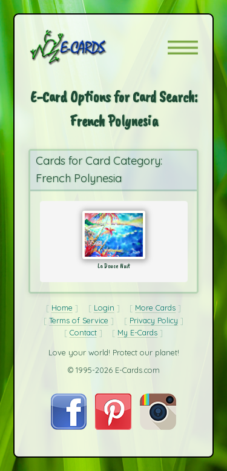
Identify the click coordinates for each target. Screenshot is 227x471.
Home (62, 307)
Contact (83, 332)
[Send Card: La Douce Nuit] (114, 235)
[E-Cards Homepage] (89, 47)
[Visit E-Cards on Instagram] (158, 426)
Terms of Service (78, 320)
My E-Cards (137, 332)
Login (104, 307)
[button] (183, 47)
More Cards (155, 307)
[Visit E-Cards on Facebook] (69, 426)
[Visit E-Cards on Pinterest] (113, 426)
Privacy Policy (154, 320)
